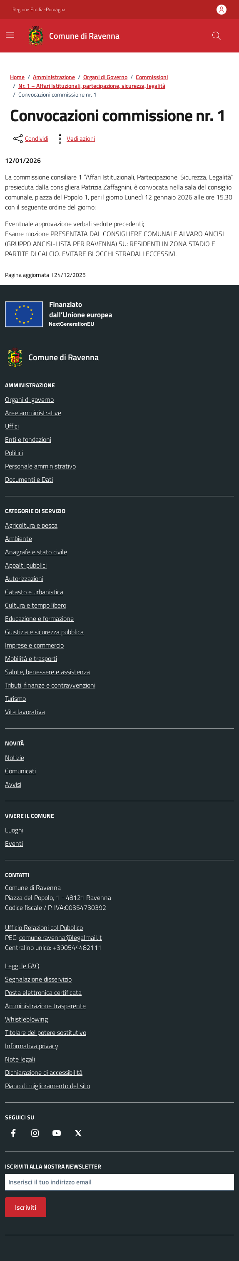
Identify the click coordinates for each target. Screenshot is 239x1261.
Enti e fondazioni (28, 439)
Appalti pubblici (26, 565)
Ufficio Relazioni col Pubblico (44, 927)
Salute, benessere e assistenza (47, 672)
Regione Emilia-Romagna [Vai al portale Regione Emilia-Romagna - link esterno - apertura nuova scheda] (38, 9)
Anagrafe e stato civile (36, 552)
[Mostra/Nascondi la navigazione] (10, 35)
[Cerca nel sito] (217, 36)
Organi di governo (29, 399)
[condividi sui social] (30, 138)
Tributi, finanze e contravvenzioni (50, 685)
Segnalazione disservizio (38, 979)
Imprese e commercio (34, 645)
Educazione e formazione (39, 618)
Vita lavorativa (25, 712)
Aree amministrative (33, 413)
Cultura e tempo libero (35, 605)
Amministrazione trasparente (45, 1006)
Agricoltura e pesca (31, 525)
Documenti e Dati (29, 479)
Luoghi (14, 830)
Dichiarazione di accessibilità (43, 1072)
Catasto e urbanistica (34, 592)
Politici (14, 453)
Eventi (14, 843)
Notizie (14, 758)
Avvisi (13, 784)
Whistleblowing (26, 1019)
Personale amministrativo (40, 466)
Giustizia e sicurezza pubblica (44, 632)
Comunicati (20, 771)
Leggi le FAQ (22, 966)
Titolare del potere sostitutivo (45, 1032)
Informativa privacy (31, 1046)
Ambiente (18, 538)
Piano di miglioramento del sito (47, 1086)
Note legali (20, 1059)
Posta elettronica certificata (43, 992)
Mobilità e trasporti (31, 658)
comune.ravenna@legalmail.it (60, 937)
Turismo (15, 698)
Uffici (12, 426)
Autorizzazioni (24, 578)
